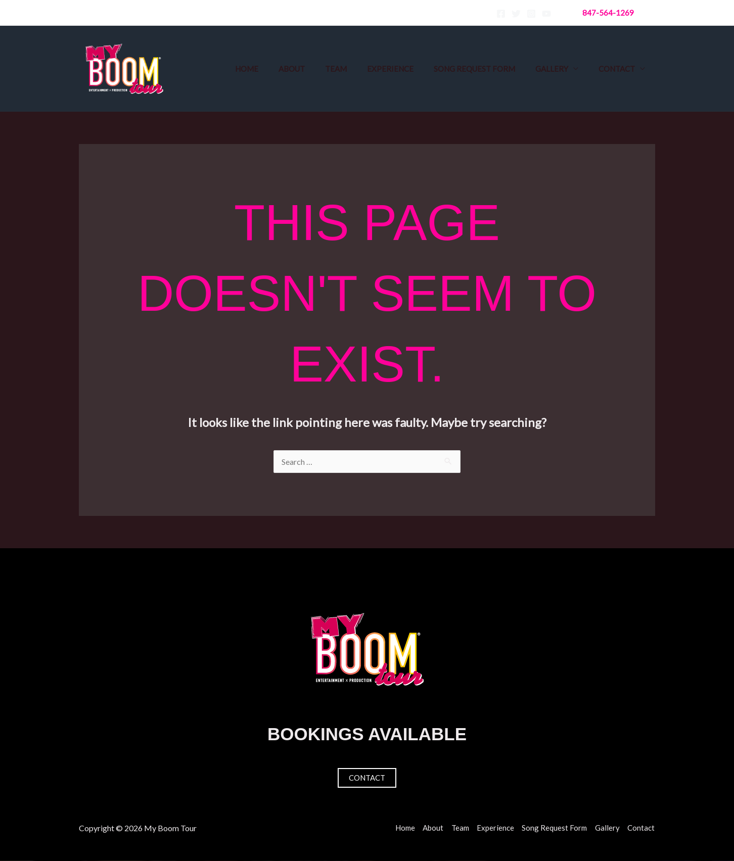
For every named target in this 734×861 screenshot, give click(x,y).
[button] (608, 13)
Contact (617, 68)
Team (336, 68)
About (292, 68)
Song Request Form (474, 68)
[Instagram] (531, 13)
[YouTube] (546, 13)
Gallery (551, 68)
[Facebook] (501, 13)
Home (246, 68)
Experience (390, 68)
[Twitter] (516, 13)
